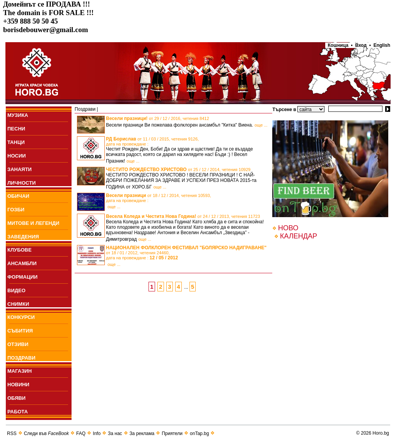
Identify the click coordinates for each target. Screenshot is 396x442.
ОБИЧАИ (18, 196)
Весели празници (158, 198)
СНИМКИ (18, 304)
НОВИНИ (18, 384)
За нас (115, 433)
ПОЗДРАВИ (21, 358)
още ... (260, 125)
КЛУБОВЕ (19, 250)
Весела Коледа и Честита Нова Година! (183, 216)
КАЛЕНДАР (298, 236)
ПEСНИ (16, 129)
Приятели (172, 433)
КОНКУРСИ (21, 317)
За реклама (142, 433)
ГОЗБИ (15, 209)
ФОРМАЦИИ (22, 277)
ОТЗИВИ (17, 344)
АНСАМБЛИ (22, 263)
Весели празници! (157, 118)
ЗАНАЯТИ (19, 169)
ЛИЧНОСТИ (21, 183)
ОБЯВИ (16, 398)
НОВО (288, 228)
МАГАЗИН (19, 371)
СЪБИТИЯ (20, 331)
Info (97, 433)
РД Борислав (152, 141)
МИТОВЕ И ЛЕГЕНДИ (33, 223)
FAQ (80, 433)
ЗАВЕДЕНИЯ (23, 237)
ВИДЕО (16, 290)
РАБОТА (17, 412)
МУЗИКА (17, 115)
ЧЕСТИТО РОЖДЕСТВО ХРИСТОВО (178, 169)
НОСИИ (16, 156)
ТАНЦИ (16, 142)
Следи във (46, 433)
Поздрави (85, 109)
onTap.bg (199, 433)
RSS (12, 433)
